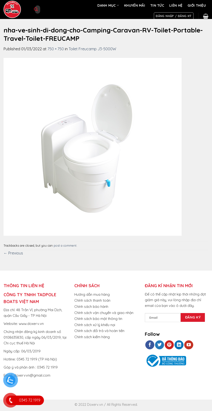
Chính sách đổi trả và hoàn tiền (99, 330)
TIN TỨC (157, 5)
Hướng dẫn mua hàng (92, 294)
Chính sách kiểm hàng (92, 337)
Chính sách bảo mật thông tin (98, 318)
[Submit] (36, 9)
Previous (13, 253)
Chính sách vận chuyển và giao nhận (103, 312)
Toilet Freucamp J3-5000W (92, 48)
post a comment (65, 245)
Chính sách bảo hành (91, 306)
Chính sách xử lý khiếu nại (94, 325)
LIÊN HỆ (175, 5)
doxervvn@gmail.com (32, 375)
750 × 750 (55, 48)
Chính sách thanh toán (92, 300)
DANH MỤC (108, 5)
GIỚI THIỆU (197, 5)
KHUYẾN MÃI (134, 5)
